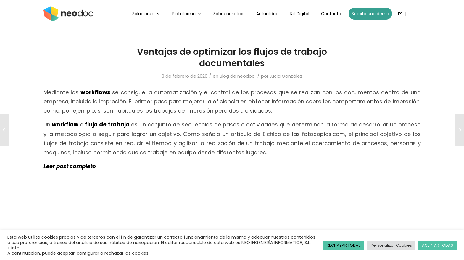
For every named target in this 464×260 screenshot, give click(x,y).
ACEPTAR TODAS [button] (437, 245)
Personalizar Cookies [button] (391, 245)
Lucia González (286, 76)
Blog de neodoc (237, 76)
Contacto (331, 14)
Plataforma (187, 13)
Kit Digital (299, 14)
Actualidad (267, 14)
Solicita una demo (370, 14)
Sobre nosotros (228, 14)
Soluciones (146, 13)
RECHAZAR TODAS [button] (344, 245)
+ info (13, 248)
